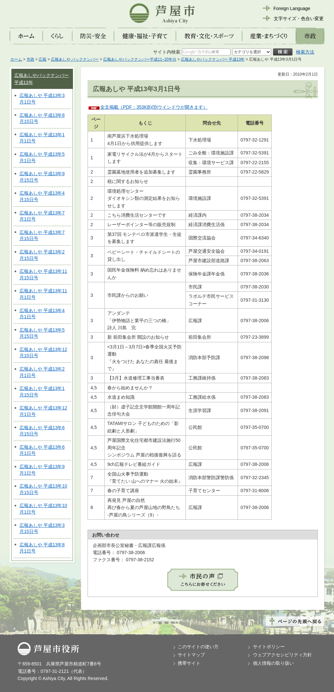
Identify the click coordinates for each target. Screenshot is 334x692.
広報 (42, 59)
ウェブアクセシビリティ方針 (282, 654)
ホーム (16, 59)
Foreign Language (291, 8)
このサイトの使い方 (198, 646)
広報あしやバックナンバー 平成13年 (213, 59)
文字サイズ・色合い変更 (299, 18)
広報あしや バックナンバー (75, 59)
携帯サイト (189, 663)
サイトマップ (191, 654)
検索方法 (305, 52)
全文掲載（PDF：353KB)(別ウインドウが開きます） (154, 107)
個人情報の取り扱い (273, 663)
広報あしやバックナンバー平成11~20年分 (139, 59)
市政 (30, 59)
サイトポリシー (269, 646)
